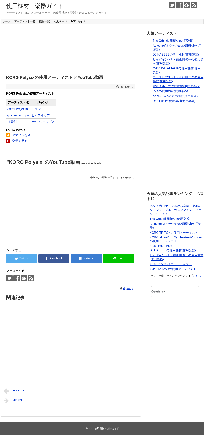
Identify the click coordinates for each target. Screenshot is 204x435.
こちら (197, 275)
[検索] (170, 292)
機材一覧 (44, 21)
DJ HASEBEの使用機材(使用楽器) (176, 54)
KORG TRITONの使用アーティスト (174, 232)
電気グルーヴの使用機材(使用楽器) (176, 86)
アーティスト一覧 (24, 21)
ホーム (6, 21)
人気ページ (60, 21)
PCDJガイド (78, 21)
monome (14, 391)
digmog (128, 288)
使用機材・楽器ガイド (35, 6)
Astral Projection (18, 109)
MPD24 (13, 401)
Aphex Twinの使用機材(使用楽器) (175, 96)
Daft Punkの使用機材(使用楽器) (174, 101)
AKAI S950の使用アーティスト (171, 264)
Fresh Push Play (161, 245)
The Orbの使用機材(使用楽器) (173, 40)
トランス (38, 109)
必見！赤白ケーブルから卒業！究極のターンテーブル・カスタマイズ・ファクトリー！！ (175, 210)
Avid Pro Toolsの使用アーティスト (173, 269)
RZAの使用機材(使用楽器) (170, 91)
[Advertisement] (70, 50)
